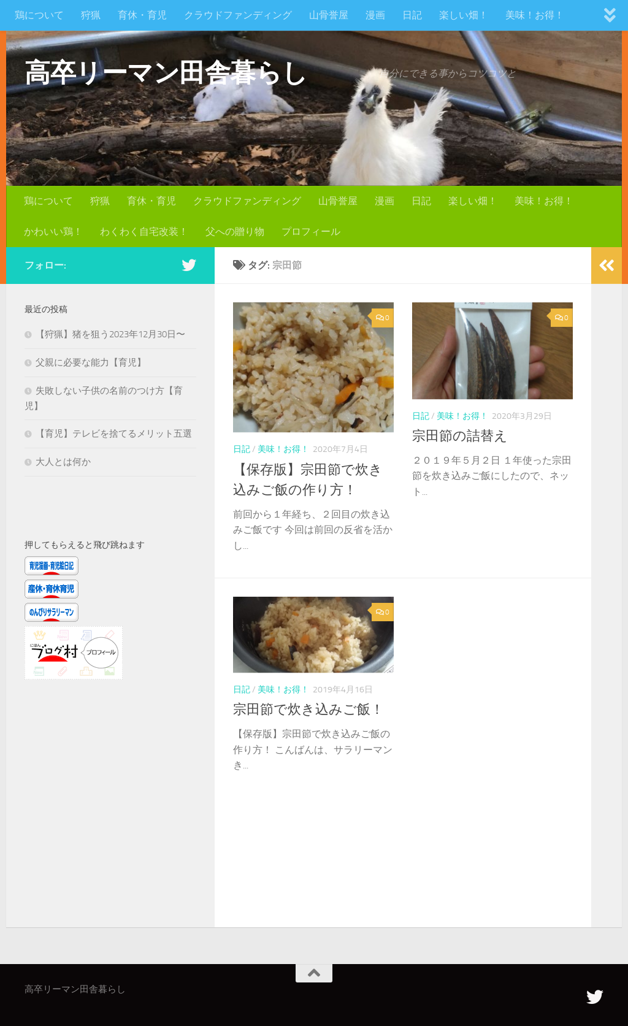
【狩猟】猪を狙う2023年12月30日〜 (110, 334)
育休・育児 (142, 15)
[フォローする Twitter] (189, 265)
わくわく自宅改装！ (144, 231)
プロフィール (310, 231)
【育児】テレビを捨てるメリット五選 (114, 433)
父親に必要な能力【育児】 (91, 362)
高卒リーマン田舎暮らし (166, 73)
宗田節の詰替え (460, 436)
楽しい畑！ (463, 15)
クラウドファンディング (238, 15)
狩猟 (91, 15)
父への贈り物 (234, 231)
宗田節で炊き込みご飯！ (308, 710)
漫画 (375, 15)
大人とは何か (63, 461)
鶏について (39, 15)
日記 (412, 15)
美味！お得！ (534, 15)
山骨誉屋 (328, 15)
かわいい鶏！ (53, 231)
